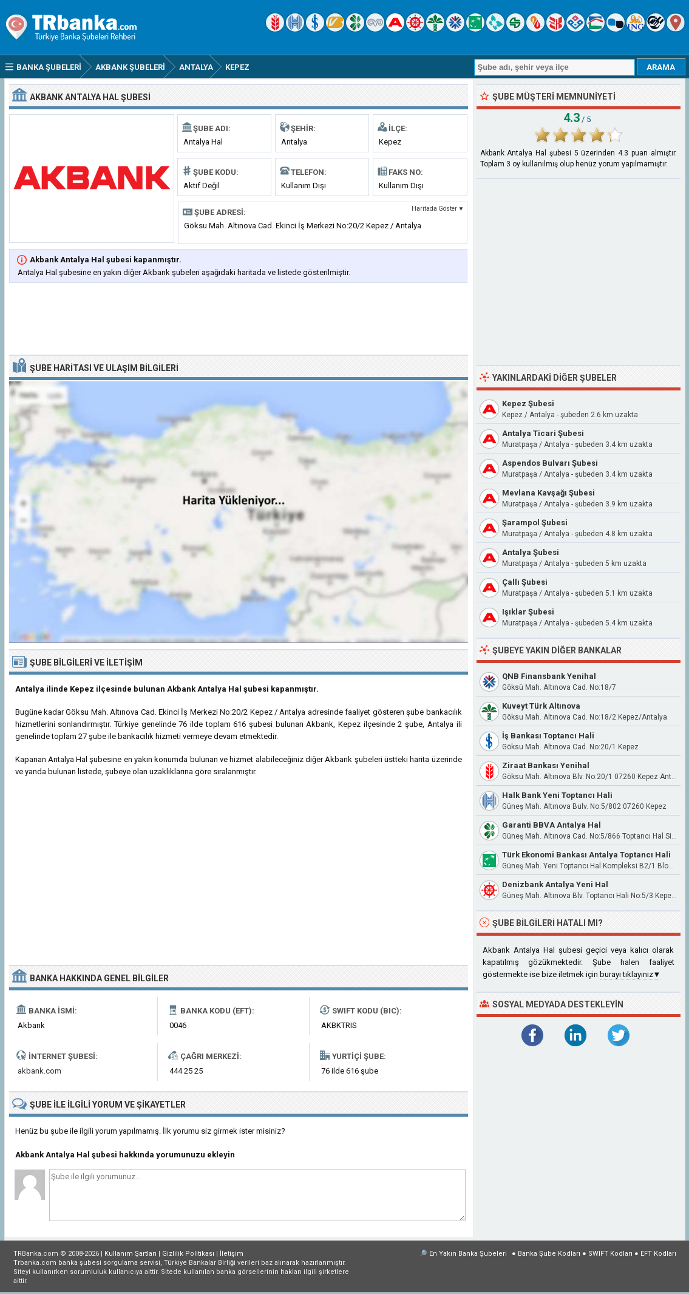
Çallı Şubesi (525, 582)
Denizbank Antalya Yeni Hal (555, 884)
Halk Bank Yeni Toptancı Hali (557, 795)
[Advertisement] (238, 320)
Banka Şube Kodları (549, 1254)
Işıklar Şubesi (528, 611)
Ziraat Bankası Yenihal (545, 765)
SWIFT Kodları (610, 1254)
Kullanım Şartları (130, 1254)
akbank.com (39, 1070)
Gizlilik (188, 1254)
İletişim (231, 1254)
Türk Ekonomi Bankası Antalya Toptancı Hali (586, 854)
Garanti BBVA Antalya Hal (551, 824)
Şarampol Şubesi (535, 522)
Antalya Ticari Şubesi (543, 433)
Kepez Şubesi (528, 403)
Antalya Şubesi (530, 552)
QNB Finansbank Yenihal (549, 676)
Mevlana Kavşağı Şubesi (548, 492)
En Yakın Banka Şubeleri (468, 1254)
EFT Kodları (658, 1254)
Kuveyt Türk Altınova (541, 705)
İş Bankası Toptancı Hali (548, 735)
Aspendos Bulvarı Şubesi (550, 463)
